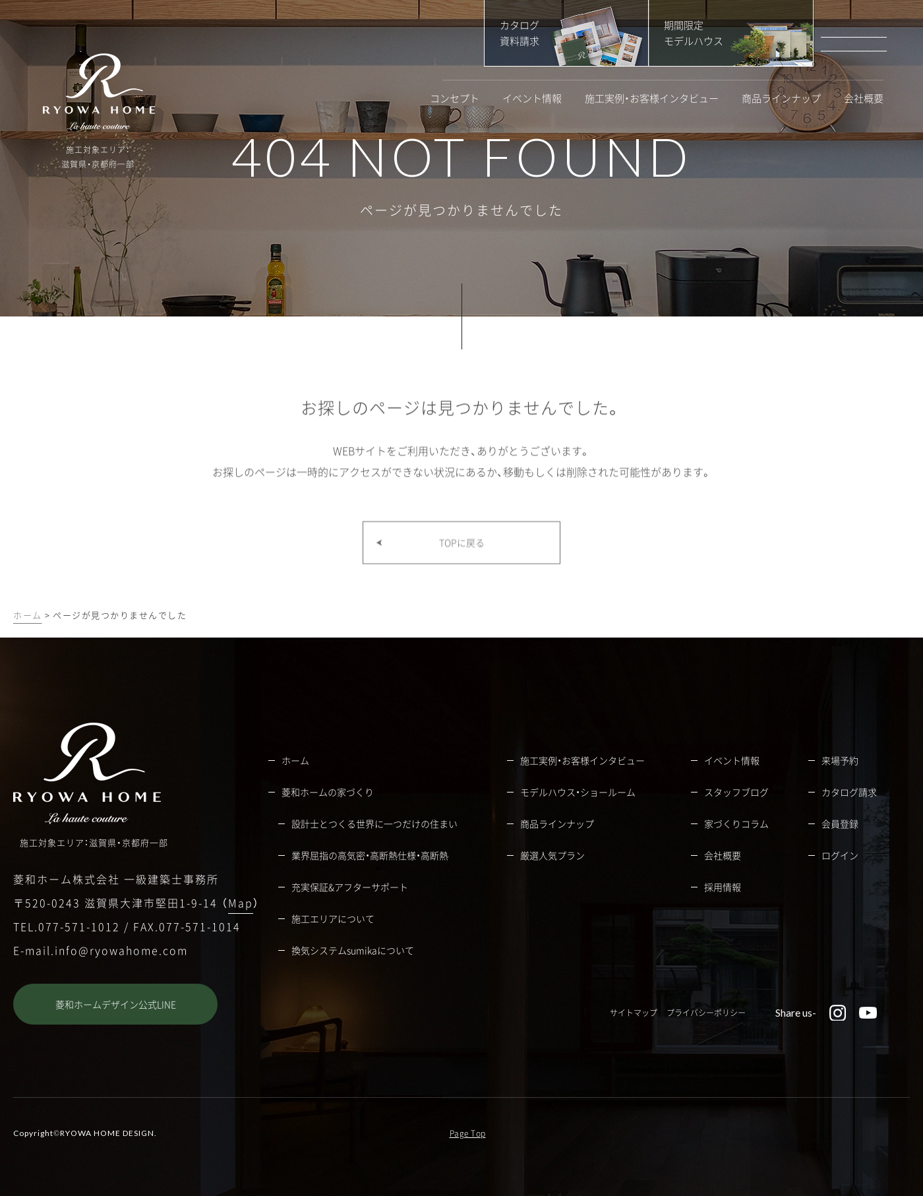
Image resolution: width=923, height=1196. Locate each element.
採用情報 (722, 886)
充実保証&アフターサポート (349, 886)
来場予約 (839, 760)
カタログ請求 (849, 791)
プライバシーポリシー (706, 1013)
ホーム (27, 615)
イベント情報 (532, 99)
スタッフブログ (736, 791)
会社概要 (863, 99)
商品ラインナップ (781, 99)
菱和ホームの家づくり (328, 791)
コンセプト (454, 99)
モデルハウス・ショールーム (578, 791)
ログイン (839, 855)
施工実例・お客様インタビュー (652, 99)
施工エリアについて (332, 918)
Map (240, 903)
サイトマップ (633, 1013)
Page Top (468, 1133)
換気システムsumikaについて (352, 950)
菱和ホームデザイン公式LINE (115, 1004)
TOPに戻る (462, 566)
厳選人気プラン (552, 855)
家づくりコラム (736, 823)
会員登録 (839, 823)
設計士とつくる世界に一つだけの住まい (374, 823)
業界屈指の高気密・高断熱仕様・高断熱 (369, 855)
